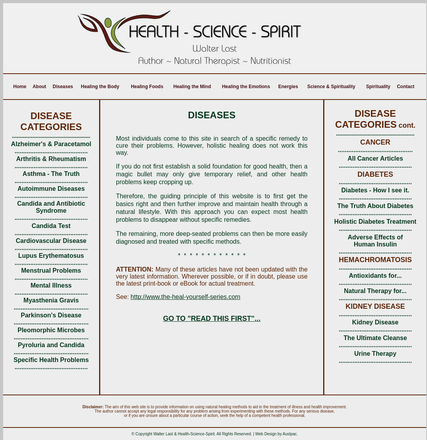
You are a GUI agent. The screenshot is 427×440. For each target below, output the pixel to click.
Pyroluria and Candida (51, 345)
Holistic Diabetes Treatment (375, 221)
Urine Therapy (375, 353)
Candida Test (51, 226)
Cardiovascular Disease (51, 240)
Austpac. (290, 434)
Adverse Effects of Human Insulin (375, 241)
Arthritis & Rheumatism (51, 159)
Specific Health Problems (51, 360)
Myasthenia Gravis (51, 300)
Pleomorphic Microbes (51, 330)
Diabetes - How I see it (374, 190)
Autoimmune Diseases (51, 188)
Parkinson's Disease (51, 315)
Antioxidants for (372, 275)
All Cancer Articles (375, 158)
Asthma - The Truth (51, 173)
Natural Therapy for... (375, 291)
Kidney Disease (375, 322)
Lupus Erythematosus (51, 255)
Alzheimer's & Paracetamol (51, 144)
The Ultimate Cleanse (375, 338)
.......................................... (375, 165)
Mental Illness (51, 285)
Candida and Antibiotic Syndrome (51, 207)
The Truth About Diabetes (375, 206)
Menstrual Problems (51, 270)
